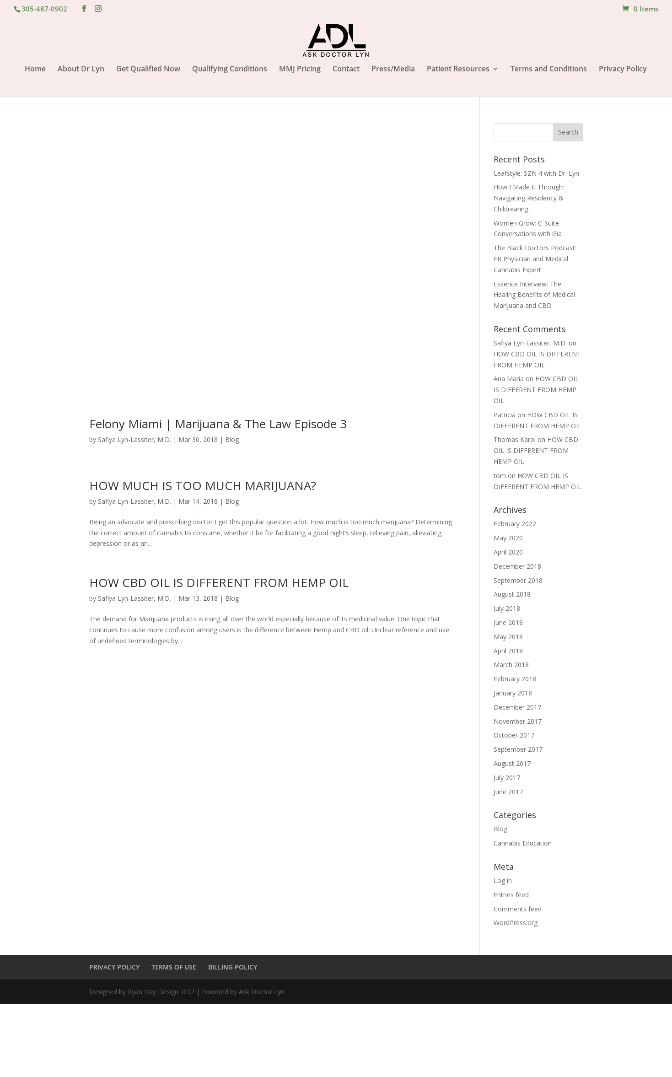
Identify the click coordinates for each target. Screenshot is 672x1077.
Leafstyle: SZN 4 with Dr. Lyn (536, 173)
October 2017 (514, 735)
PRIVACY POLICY (114, 967)
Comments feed (518, 909)
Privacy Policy (623, 69)
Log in (503, 880)
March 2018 (511, 664)
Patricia (505, 414)
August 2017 (512, 763)
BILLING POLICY (232, 967)
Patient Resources (458, 69)
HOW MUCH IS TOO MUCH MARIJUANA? (204, 485)
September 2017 (518, 749)
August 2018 (512, 594)
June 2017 (508, 791)
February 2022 (515, 523)
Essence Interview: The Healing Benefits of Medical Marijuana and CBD (534, 295)
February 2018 (515, 678)
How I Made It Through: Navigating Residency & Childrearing (529, 198)
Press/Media (393, 69)
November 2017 (518, 721)
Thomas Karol (515, 439)
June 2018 (508, 622)
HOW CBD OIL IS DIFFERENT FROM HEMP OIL (219, 582)
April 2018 (508, 650)
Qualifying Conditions (229, 69)
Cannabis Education (523, 843)
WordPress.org (516, 922)
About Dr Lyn (81, 69)
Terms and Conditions (549, 69)
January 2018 (513, 693)
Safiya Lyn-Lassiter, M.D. (134, 439)
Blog (232, 439)
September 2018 (518, 580)
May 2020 (508, 537)
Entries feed (511, 894)
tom (500, 475)
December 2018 (517, 566)
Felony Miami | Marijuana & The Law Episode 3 (218, 423)
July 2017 (507, 777)
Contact (346, 69)
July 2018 (507, 608)
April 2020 (508, 552)
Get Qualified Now (148, 69)
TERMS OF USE (173, 967)
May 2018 (508, 636)
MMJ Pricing (300, 69)
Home (35, 69)
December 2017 (517, 707)
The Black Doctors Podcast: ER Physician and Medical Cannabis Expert (535, 258)
